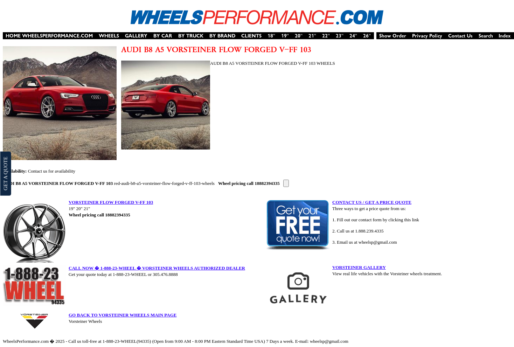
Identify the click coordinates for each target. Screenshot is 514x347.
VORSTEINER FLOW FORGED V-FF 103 (111, 202)
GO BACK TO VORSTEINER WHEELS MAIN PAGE (122, 315)
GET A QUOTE (5, 173)
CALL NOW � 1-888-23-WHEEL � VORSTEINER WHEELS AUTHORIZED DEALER (157, 268)
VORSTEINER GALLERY (359, 267)
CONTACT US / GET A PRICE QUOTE (371, 202)
